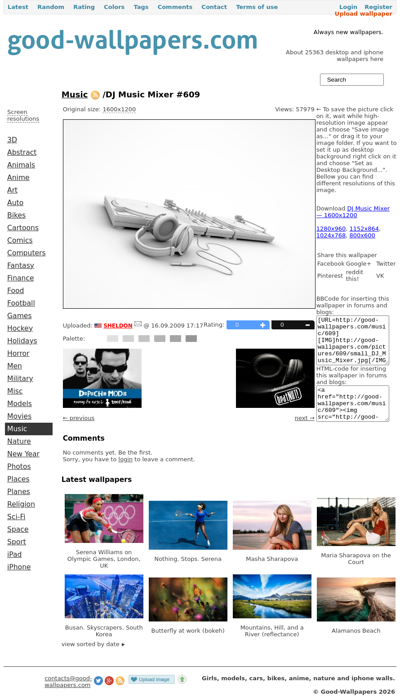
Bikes (16, 215)
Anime (18, 178)
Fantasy (20, 266)
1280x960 (331, 228)
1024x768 (331, 235)
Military (20, 379)
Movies (19, 416)
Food (15, 291)
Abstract (21, 153)
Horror (18, 354)
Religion (21, 504)
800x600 (362, 235)
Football (21, 303)
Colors (114, 7)
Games (19, 316)
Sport (16, 542)
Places (18, 479)
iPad (14, 555)
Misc (15, 391)
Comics (20, 240)
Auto (15, 203)
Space (18, 529)
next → (305, 418)
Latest (18, 7)
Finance (20, 278)
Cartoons (23, 228)
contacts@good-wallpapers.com (68, 681)
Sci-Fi (16, 517)
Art (12, 190)
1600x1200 (119, 109)
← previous (79, 418)
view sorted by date (93, 644)
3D (12, 140)
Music (17, 429)
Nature (19, 442)
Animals (21, 165)
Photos (19, 467)
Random (50, 7)
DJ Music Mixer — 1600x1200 (353, 212)
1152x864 (364, 228)
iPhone (19, 567)
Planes (18, 492)
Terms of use (257, 7)
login (126, 459)
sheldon (118, 324)
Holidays (22, 341)
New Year (23, 454)
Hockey (20, 328)
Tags (140, 7)
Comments (175, 7)
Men (14, 366)
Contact (214, 7)
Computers (26, 253)
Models (19, 404)
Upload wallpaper (363, 13)
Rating (84, 7)
